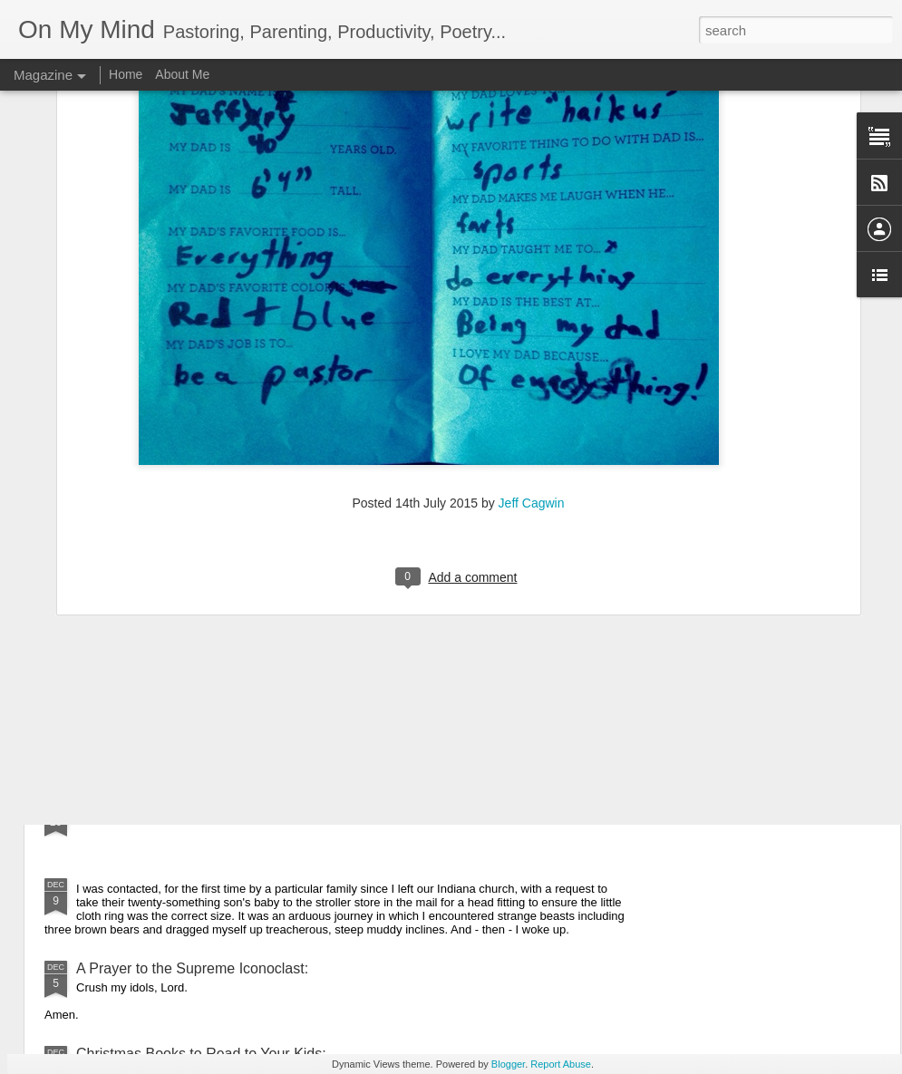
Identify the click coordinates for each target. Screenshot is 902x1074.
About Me (182, 74)
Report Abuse (560, 1064)
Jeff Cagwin (532, 313)
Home (125, 74)
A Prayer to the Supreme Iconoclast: (192, 968)
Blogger (508, 1064)
